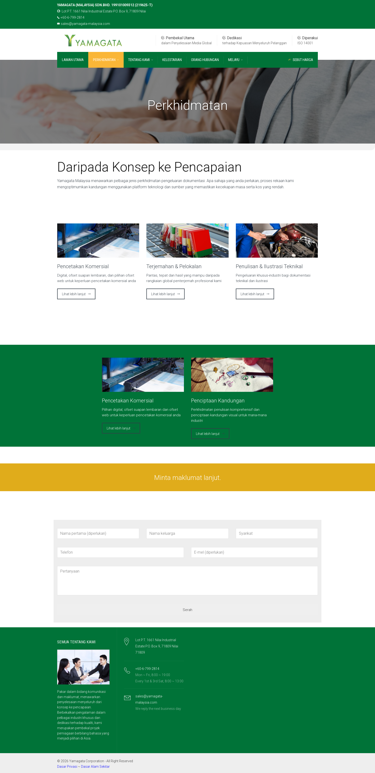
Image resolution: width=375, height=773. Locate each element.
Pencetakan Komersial (83, 266)
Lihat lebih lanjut (74, 294)
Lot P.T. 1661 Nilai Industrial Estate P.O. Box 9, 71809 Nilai (101, 11)
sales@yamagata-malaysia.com (83, 24)
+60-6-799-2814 (70, 17)
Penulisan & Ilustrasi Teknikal (269, 266)
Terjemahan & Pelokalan (174, 266)
